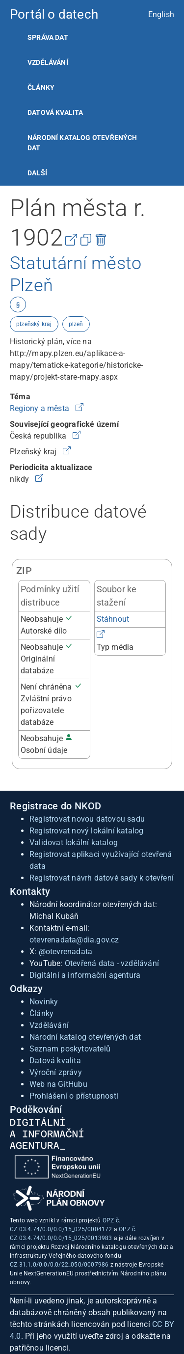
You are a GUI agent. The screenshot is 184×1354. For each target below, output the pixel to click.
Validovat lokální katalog (73, 842)
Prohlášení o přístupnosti (73, 1096)
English (161, 14)
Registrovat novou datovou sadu (87, 819)
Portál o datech (54, 14)
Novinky (43, 1001)
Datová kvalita (55, 112)
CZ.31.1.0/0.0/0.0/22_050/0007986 (59, 1264)
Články (40, 87)
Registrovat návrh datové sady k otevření (101, 878)
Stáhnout (113, 619)
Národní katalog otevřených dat (85, 1037)
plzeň (76, 324)
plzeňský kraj (34, 324)
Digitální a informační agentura (84, 975)
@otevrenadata (66, 951)
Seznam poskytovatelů (69, 1048)
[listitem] (92, 37)
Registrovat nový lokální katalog (86, 830)
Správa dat (47, 37)
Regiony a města (40, 408)
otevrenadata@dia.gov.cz (74, 939)
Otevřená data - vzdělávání (112, 963)
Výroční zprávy (55, 1072)
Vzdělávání (47, 62)
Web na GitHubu (58, 1084)
